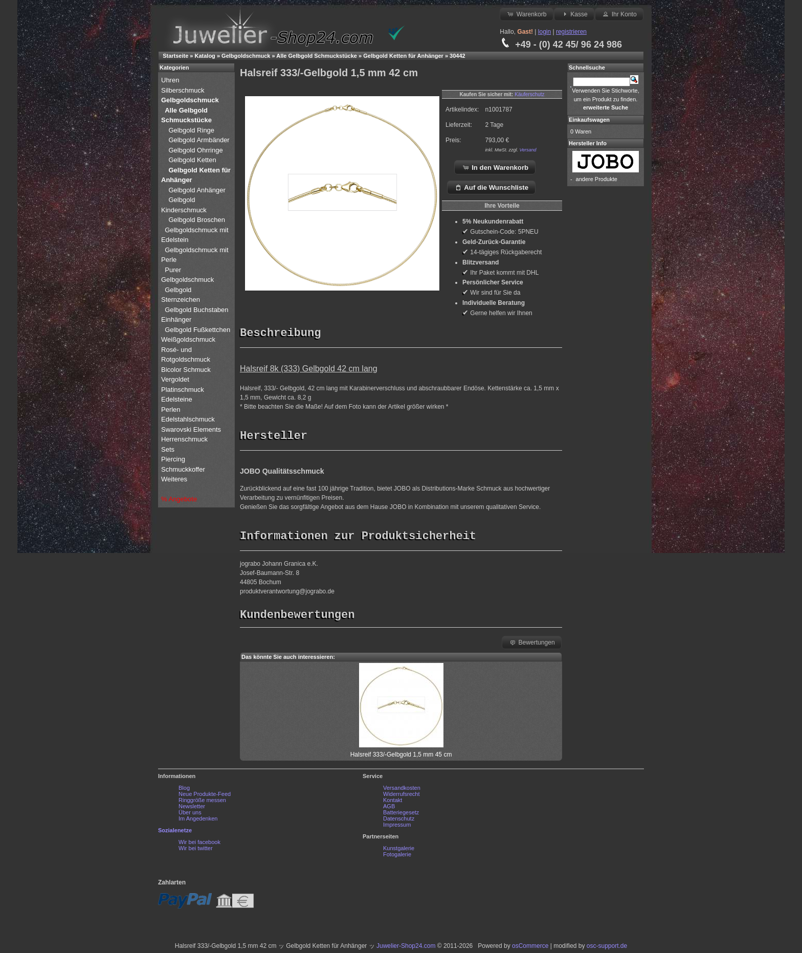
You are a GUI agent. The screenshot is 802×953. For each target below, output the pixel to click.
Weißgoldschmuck (189, 339)
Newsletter (192, 809)
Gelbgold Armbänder (198, 140)
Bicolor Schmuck (186, 369)
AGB (389, 809)
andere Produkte (596, 179)
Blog (184, 790)
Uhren (171, 80)
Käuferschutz (529, 94)
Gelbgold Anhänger (196, 190)
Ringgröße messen (202, 803)
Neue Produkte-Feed (205, 796)
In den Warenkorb (495, 167)
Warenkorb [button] (526, 14)
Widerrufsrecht (401, 796)
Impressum (397, 827)
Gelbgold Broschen (196, 220)
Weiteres (175, 479)
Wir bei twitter (196, 851)
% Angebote (179, 499)
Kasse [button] (574, 14)
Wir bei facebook (199, 844)
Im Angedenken (198, 821)
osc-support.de (607, 948)
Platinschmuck (183, 389)
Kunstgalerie (398, 851)
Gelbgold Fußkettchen (197, 330)
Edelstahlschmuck (188, 419)
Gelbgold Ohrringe (195, 150)
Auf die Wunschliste (491, 187)
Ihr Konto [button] (619, 14)
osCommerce (530, 948)
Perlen (171, 409)
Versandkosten (401, 790)
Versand (527, 149)
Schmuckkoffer (183, 469)
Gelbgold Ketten (192, 160)
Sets (167, 449)
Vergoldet (176, 379)
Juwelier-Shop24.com (405, 948)
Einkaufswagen (589, 120)
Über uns (190, 815)
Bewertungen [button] (531, 644)
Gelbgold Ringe (191, 130)
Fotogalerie (397, 857)
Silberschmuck (183, 90)
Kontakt (392, 803)
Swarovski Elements (191, 429)
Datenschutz (398, 821)
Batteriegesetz (401, 815)
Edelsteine (177, 399)
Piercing (173, 459)
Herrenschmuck (185, 439)
